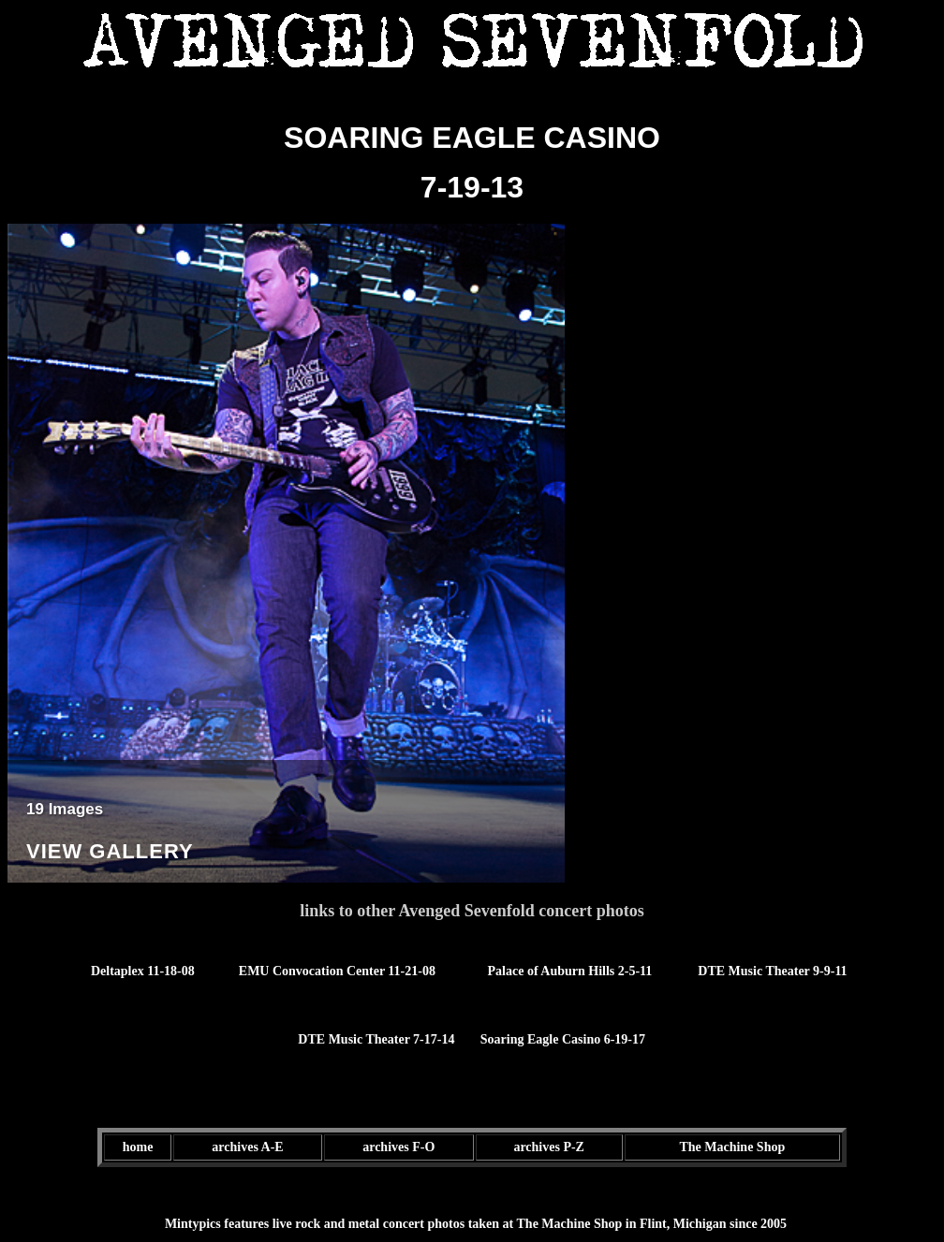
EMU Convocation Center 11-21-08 (337, 971)
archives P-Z (548, 1147)
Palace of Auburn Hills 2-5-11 (570, 971)
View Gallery (110, 851)
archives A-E (247, 1147)
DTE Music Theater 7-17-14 (376, 1039)
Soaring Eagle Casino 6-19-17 (562, 1039)
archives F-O (398, 1147)
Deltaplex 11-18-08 (143, 971)
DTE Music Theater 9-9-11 (772, 971)
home (138, 1147)
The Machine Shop (732, 1147)
